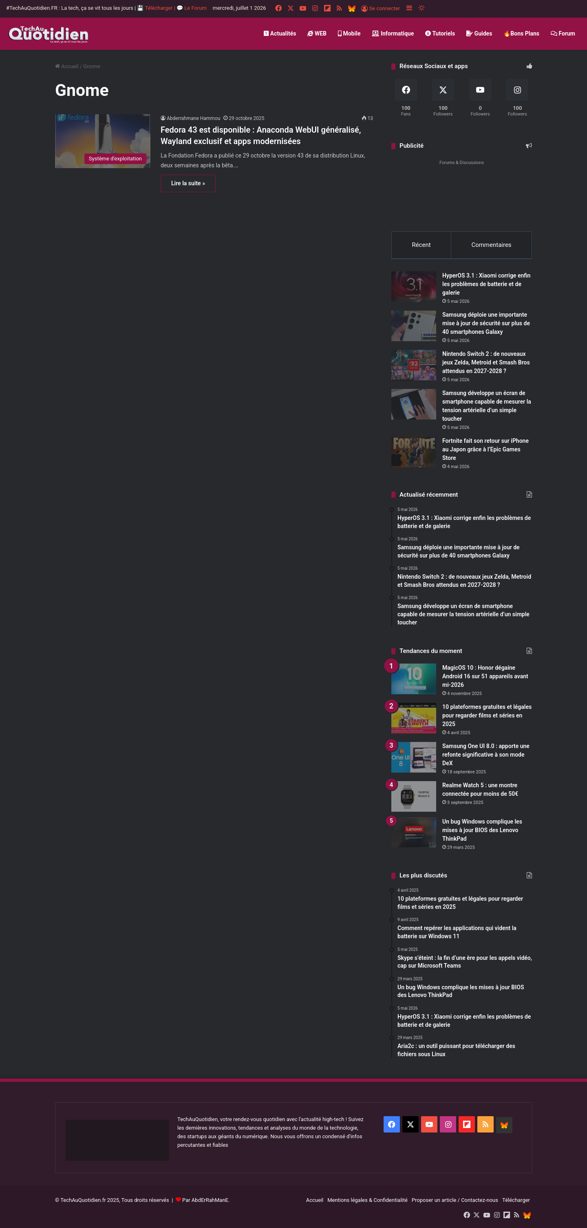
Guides (479, 33)
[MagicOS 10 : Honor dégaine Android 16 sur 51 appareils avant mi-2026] (413, 679)
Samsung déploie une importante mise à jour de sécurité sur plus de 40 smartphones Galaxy (486, 323)
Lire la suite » (188, 183)
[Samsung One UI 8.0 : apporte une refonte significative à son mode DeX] (413, 757)
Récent (421, 245)
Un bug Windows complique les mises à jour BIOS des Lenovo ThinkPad (482, 830)
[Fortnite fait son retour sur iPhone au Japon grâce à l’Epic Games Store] (413, 452)
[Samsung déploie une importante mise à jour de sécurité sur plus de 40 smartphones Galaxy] (413, 326)
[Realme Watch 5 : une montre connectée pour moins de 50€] (413, 796)
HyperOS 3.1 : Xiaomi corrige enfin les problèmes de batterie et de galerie (486, 284)
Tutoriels (440, 33)
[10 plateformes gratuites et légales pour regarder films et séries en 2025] (413, 718)
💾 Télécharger (155, 8)
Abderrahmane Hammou (193, 118)
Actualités (280, 33)
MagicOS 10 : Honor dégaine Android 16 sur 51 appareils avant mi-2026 (485, 676)
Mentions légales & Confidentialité (367, 1200)
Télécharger (516, 1200)
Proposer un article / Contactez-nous (455, 1200)
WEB (317, 33)
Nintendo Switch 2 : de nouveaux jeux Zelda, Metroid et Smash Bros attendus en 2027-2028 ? (486, 362)
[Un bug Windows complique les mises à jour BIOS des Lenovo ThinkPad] (413, 832)
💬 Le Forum (192, 8)
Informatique (393, 33)
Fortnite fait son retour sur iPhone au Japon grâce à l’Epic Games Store (485, 449)
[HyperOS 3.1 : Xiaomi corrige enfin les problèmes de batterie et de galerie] (413, 286)
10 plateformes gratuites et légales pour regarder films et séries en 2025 (487, 715)
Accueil (67, 66)
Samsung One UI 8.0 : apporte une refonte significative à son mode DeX (486, 754)
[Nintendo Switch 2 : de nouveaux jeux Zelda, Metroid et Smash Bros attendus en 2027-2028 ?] (413, 365)
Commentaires (491, 245)
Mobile (349, 33)
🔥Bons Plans (521, 33)
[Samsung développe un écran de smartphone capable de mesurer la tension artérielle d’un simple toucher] (413, 404)
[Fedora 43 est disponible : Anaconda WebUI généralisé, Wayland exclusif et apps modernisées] (102, 141)
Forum (563, 33)
